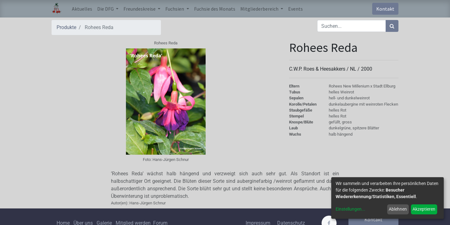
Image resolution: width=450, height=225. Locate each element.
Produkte (66, 27)
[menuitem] (82, 8)
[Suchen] (392, 26)
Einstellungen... (350, 209)
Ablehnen (398, 209)
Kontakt (385, 9)
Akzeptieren (423, 209)
